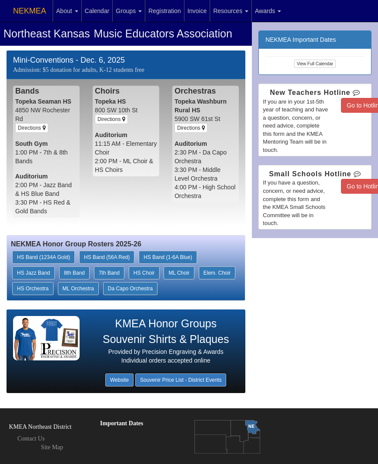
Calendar (97, 10)
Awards (268, 10)
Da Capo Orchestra (130, 289)
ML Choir (178, 273)
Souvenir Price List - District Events (180, 380)
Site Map (52, 447)
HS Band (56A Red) (107, 257)
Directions (32, 128)
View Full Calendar (315, 63)
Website (119, 380)
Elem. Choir (217, 273)
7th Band (109, 273)
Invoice (197, 10)
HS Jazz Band (33, 273)
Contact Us (31, 438)
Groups (129, 10)
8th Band (74, 273)
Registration (164, 10)
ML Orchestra (78, 289)
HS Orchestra (33, 289)
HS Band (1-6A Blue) (168, 257)
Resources (230, 10)
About (67, 10)
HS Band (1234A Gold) (43, 257)
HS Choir (144, 273)
